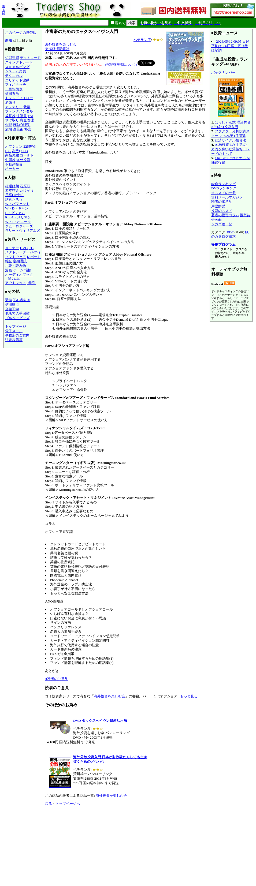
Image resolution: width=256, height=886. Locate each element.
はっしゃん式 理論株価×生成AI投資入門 (231, 124)
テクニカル (14, 76)
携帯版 (3, 10)
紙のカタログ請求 (229, 234)
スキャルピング (17, 67)
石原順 (25, 186)
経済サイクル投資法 (230, 140)
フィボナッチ (15, 85)
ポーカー (12, 169)
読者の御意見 (221, 202)
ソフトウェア (15, 257)
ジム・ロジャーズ (19, 226)
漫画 (8, 270)
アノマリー (14, 107)
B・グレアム (15, 213)
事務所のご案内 (17, 335)
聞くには (14, 278)
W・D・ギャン (16, 208)
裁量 (26, 107)
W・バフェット (17, 204)
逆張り (10, 102)
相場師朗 (12, 186)
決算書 (21, 116)
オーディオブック (19, 274)
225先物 (29, 146)
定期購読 (20, 261)
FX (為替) (12, 151)
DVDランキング (223, 188)
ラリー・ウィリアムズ (22, 231)
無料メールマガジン (227, 197)
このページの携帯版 (20, 33)
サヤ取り (12, 120)
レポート (34, 257)
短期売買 (12, 58)
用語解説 (218, 206)
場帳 (27, 270)
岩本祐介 (12, 190)
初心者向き (21, 300)
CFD (24, 151)
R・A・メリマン (18, 217)
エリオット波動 (17, 80)
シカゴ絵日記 (221, 224)
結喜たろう (14, 199)
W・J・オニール (18, 222)
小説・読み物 (15, 266)
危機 (8, 129)
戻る (48, 804)
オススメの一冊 (223, 193)
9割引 (31, 283)
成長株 (10, 116)
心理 (8, 125)
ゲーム (18, 270)
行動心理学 (21, 125)
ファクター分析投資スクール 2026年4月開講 (230, 133)
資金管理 (27, 120)
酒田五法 (12, 94)
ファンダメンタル (19, 111)
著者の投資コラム (225, 215)
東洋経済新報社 (57, 49)
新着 (8, 41)
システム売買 (15, 71)
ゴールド (27, 155)
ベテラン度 (142, 40)
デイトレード (30, 58)
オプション (14, 146)
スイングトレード (19, 62)
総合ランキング (223, 184)
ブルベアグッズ (17, 318)
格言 (27, 129)
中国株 (10, 160)
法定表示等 (14, 340)
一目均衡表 (14, 89)
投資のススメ (221, 211)
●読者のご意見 (56, 679)
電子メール (14, 331)
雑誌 (8, 261)
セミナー (12, 248)
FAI (31, 116)
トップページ (15, 326)
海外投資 (23, 160)
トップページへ (67, 804)
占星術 (18, 129)
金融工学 (12, 309)
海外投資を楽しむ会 (60, 44)
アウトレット (15, 283)
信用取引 (12, 304)
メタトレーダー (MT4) (22, 252)
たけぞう (27, 190)
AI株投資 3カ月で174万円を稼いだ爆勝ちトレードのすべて (230, 149)
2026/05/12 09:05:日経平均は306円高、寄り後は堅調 (230, 45)
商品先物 (12, 155)
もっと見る (189, 696)
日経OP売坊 (14, 195)
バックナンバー (223, 72)
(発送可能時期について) (121, 64)
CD (31, 248)
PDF (230, 232)
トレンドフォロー (19, 98)
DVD (24, 248)
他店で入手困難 (17, 313)
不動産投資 (14, 164)
